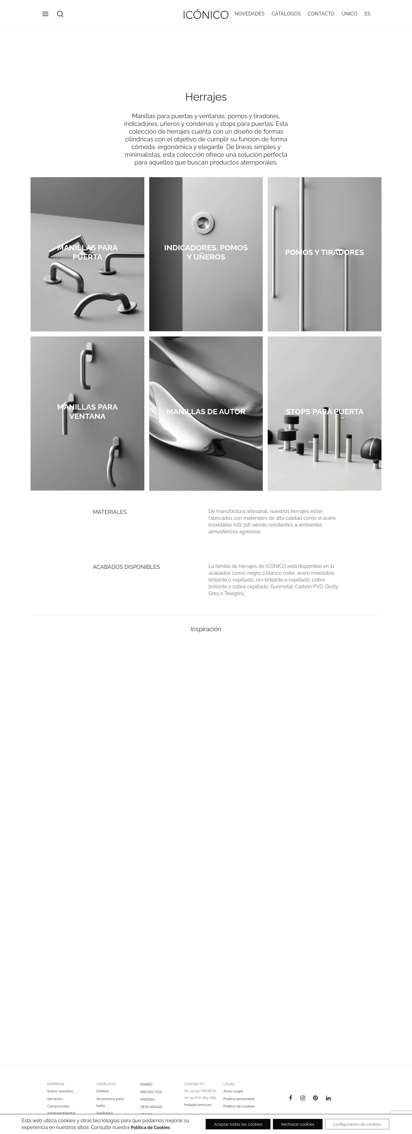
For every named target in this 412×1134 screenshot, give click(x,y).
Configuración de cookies (354, 1121)
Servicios (55, 1103)
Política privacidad (238, 1103)
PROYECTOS (151, 1096)
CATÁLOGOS (286, 14)
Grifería (103, 1096)
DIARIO (146, 1089)
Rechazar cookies (291, 1121)
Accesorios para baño (110, 1106)
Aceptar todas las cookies (227, 1121)
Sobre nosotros (60, 1096)
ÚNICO (349, 14)
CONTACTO (321, 14)
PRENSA (147, 1104)
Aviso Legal (233, 1096)
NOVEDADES (250, 14)
